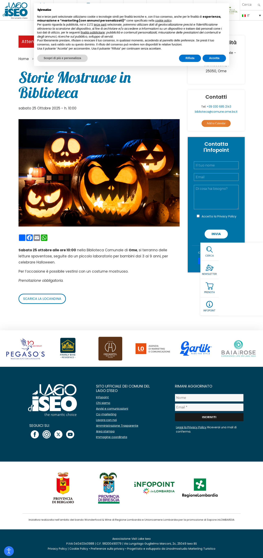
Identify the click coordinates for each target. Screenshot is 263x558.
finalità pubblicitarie (93, 32)
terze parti (100, 24)
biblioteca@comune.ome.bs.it (216, 112)
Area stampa (105, 431)
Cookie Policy (78, 549)
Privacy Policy (226, 216)
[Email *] (209, 407)
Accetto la (219, 216)
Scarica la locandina (42, 298)
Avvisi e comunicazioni (112, 409)
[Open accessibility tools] (9, 551)
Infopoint (102, 397)
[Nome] (209, 398)
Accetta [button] (214, 58)
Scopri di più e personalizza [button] (62, 58)
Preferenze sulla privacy (107, 549)
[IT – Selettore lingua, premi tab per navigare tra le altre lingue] (251, 15)
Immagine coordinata (111, 437)
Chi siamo (103, 403)
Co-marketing (106, 414)
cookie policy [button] (163, 20)
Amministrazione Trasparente (117, 426)
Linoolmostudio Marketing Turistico (190, 549)
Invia (216, 234)
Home (24, 58)
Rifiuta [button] (190, 58)
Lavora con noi (106, 420)
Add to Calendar (216, 123)
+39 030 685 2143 (219, 107)
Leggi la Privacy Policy (191, 427)
